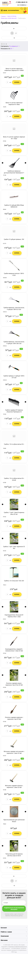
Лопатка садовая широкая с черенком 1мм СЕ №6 (14, 718)
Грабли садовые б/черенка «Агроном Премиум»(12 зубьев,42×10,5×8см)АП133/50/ (14, 411)
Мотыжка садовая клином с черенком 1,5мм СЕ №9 (14, 786)
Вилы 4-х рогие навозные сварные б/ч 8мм (14, 103)
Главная (3, 16)
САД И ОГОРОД (11, 16)
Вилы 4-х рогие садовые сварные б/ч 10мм (14, 137)
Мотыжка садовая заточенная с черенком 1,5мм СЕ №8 (14, 752)
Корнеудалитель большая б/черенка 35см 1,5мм (14, 616)
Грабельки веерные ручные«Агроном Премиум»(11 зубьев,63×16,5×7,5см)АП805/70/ (14, 172)
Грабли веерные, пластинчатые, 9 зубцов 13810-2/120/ (14, 308)
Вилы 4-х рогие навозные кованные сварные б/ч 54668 (14, 69)
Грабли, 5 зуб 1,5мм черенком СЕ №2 (14, 547)
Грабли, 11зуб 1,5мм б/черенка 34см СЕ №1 (14, 513)
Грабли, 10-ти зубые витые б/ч (14, 444)
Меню (4, 10)
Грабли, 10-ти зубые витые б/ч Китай (14, 479)
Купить (16, 82)
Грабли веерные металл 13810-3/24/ (14, 274)
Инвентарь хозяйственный (9, 18)
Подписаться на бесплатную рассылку (14, 908)
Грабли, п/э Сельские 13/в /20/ (14, 581)
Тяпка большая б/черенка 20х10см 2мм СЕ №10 (14, 855)
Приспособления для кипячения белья (14, 820)
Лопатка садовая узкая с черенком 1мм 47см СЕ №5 (14, 684)
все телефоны (21, 5)
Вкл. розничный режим (13, 10)
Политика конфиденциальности (17, 946)
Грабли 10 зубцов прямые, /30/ (14, 239)
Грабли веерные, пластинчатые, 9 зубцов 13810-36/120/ (14, 342)
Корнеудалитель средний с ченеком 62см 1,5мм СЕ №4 (14, 650)
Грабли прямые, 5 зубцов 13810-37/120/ (14, 376)
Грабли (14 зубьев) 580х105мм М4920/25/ (14, 206)
